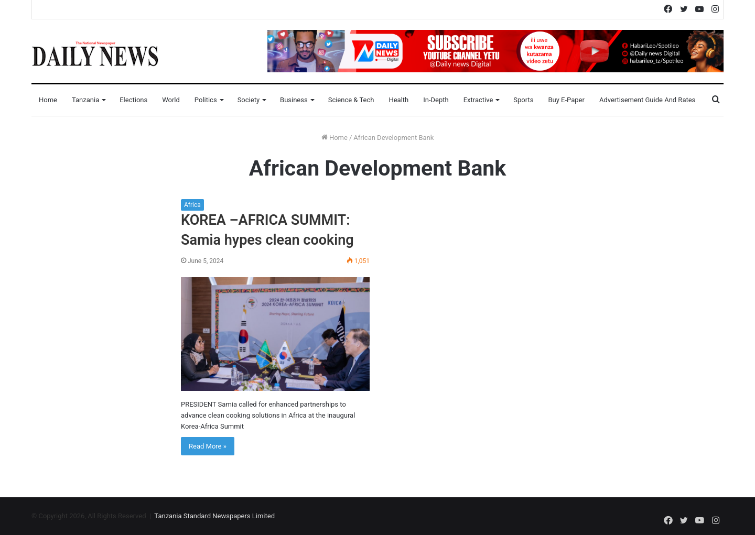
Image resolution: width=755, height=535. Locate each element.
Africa (192, 205)
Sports (523, 100)
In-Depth (435, 100)
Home (48, 100)
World (171, 100)
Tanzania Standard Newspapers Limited (214, 516)
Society (249, 100)
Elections (133, 100)
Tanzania (85, 100)
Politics (206, 100)
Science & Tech (351, 100)
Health (398, 100)
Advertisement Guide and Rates (647, 100)
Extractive (478, 100)
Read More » (207, 446)
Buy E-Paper (566, 100)
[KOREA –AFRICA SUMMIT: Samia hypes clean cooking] (275, 334)
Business (294, 100)
